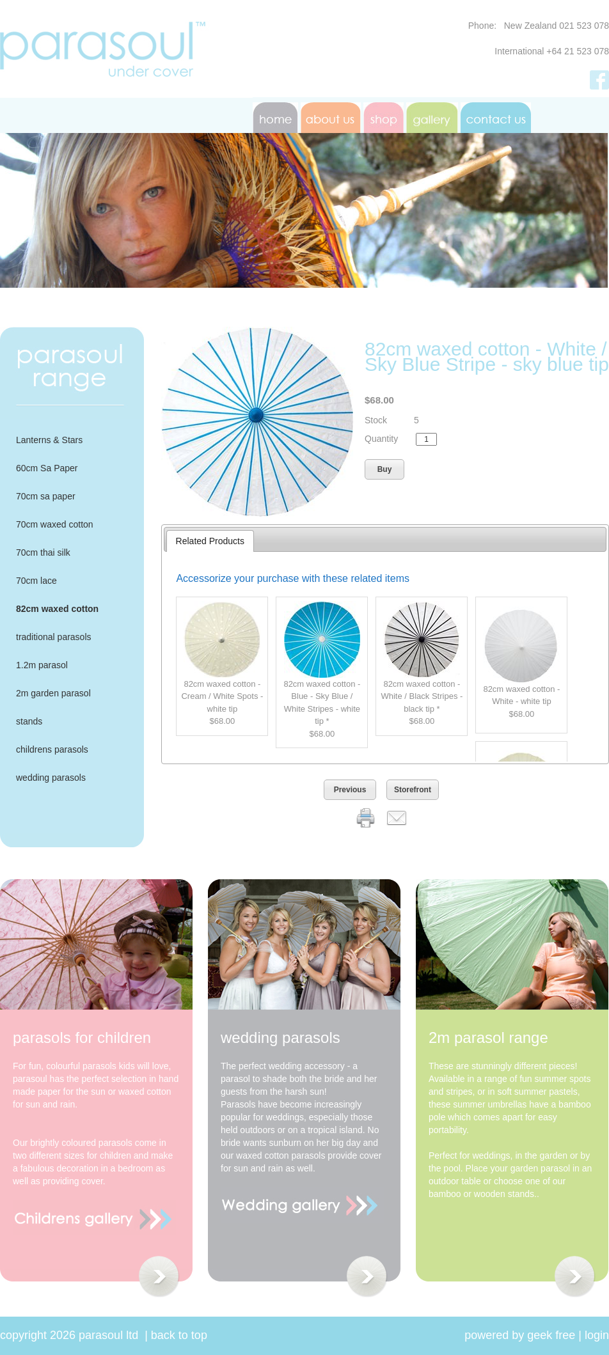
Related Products (210, 541)
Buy (384, 469)
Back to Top (179, 1335)
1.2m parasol (42, 665)
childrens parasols (52, 749)
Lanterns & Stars (49, 440)
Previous (350, 789)
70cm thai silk (43, 552)
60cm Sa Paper (47, 468)
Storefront (412, 789)
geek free (551, 1335)
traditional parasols (53, 637)
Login (597, 1335)
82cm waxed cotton (57, 609)
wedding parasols (51, 777)
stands (29, 721)
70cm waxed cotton (54, 524)
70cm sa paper (45, 496)
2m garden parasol (53, 693)
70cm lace (36, 581)
